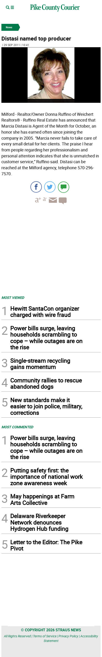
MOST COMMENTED (17, 427)
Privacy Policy (68, 636)
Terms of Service (44, 636)
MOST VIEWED (12, 297)
